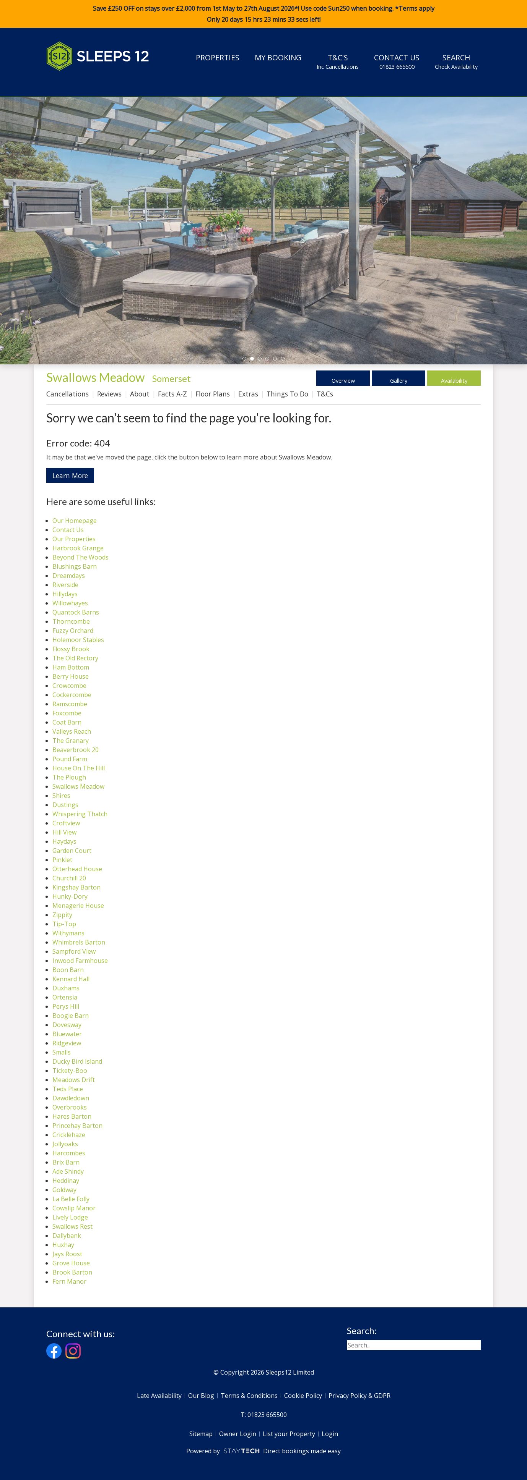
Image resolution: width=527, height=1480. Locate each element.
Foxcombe (66, 713)
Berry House (70, 676)
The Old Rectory (75, 658)
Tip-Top (64, 924)
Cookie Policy (303, 1395)
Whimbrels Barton (78, 942)
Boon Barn (68, 970)
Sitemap (201, 1434)
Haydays (64, 841)
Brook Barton (72, 1272)
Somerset (171, 378)
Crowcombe (69, 685)
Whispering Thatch (79, 814)
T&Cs (325, 393)
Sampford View (74, 951)
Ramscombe (69, 704)
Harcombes (68, 1153)
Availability (454, 378)
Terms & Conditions (249, 1395)
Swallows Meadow (78, 786)
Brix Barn (66, 1162)
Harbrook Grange (78, 548)
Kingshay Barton (76, 887)
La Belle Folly (70, 1199)
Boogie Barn (70, 1015)
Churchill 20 (69, 878)
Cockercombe (71, 695)
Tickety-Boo (69, 1070)
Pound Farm (69, 759)
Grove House (71, 1263)
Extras (248, 393)
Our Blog (201, 1395)
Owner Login (237, 1434)
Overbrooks (69, 1107)
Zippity (62, 915)
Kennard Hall (70, 979)
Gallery (399, 378)
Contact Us (397, 61)
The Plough (69, 777)
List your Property (289, 1434)
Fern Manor (69, 1281)
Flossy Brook (70, 649)
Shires (61, 795)
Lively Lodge (70, 1217)
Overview (343, 378)
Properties (217, 57)
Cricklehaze (68, 1135)
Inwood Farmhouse (80, 960)
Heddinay (65, 1180)
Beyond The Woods (80, 557)
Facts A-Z (172, 393)
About (140, 393)
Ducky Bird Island (77, 1061)
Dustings (65, 805)
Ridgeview (66, 1043)
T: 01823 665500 (264, 1414)
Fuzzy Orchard (72, 630)
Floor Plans (212, 393)
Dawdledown (70, 1098)
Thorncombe (71, 621)
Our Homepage (74, 520)
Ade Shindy (68, 1171)
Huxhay (63, 1245)
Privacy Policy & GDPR (359, 1395)
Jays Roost (67, 1254)
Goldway (64, 1190)
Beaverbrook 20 (75, 750)
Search (456, 61)
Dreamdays (68, 575)
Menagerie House (78, 905)
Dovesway (66, 1025)
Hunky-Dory (70, 896)
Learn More (70, 475)
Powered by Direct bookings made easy (263, 1451)
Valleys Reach (71, 731)
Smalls (61, 1052)
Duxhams (66, 988)
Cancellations (67, 393)
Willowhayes (70, 603)
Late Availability (159, 1395)
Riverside (65, 585)
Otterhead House (77, 869)
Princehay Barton (77, 1125)
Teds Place (67, 1089)
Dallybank (66, 1235)
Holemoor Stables (78, 640)
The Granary (70, 740)
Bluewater (67, 1034)
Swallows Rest (72, 1226)
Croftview (66, 823)
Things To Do (287, 393)
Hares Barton (71, 1116)
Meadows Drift (73, 1080)
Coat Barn (66, 722)
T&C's (338, 61)
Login (330, 1434)
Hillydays (65, 594)
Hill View (64, 832)
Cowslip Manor (74, 1208)
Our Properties (74, 539)
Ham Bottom (70, 667)
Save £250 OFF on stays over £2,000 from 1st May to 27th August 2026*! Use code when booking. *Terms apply (263, 14)
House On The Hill (78, 768)
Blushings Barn (74, 566)
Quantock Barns (75, 612)
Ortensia (64, 997)
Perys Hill (65, 1006)
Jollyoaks (65, 1144)
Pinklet (62, 860)
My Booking (278, 57)
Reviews (109, 393)
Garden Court (71, 850)
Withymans (68, 933)
